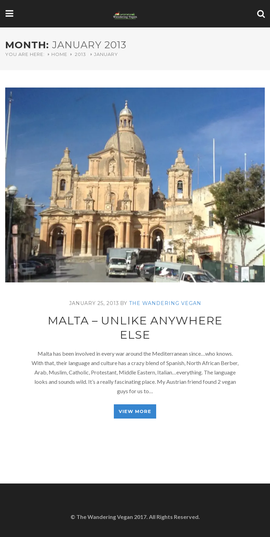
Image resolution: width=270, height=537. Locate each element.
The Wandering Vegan (165, 303)
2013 (80, 54)
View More (135, 411)
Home (59, 54)
